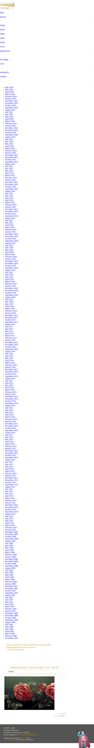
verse (2, 64)
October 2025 (10, 105)
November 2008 (11, 561)
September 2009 (11, 539)
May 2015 (9, 385)
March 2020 (10, 254)
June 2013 (9, 437)
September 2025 (11, 108)
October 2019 (10, 266)
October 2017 (10, 320)
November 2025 (11, 103)
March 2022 (10, 202)
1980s (2, 42)
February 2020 (11, 257)
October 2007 (10, 591)
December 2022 (11, 182)
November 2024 (11, 130)
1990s (2, 38)
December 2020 (11, 234)
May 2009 (9, 548)
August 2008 (10, 568)
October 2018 (10, 293)
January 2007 (10, 611)
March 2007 (10, 606)
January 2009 (10, 557)
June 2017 (9, 329)
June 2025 (9, 114)
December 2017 (11, 315)
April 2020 (9, 252)
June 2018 (9, 302)
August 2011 (10, 487)
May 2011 (9, 494)
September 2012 (11, 457)
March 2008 (10, 579)
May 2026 (9, 90)
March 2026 (10, 94)
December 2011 (11, 478)
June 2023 (9, 169)
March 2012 (10, 471)
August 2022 (10, 191)
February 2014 (11, 419)
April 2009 (9, 550)
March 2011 (10, 498)
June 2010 (9, 518)
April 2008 (9, 577)
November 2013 (11, 426)
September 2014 (11, 403)
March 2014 (10, 417)
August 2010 (10, 514)
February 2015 (11, 392)
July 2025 (9, 112)
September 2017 (11, 322)
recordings (4, 59)
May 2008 (9, 575)
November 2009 (11, 534)
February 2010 (11, 527)
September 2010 (11, 512)
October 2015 (10, 374)
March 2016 (10, 363)
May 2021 (9, 223)
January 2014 (10, 421)
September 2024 (11, 135)
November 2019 (11, 263)
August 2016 (10, 351)
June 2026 (9, 87)
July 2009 (9, 543)
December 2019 (11, 261)
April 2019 (9, 279)
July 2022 (9, 193)
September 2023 (11, 162)
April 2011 (9, 496)
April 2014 (9, 415)
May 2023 (9, 171)
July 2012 (9, 462)
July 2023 (9, 166)
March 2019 (10, 281)
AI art (64, 714)
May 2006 (9, 629)
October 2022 (10, 187)
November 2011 (11, 480)
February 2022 (11, 205)
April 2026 (9, 92)
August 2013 (10, 433)
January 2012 (10, 476)
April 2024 (9, 146)
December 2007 (11, 586)
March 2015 (10, 390)
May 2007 (9, 602)
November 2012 (11, 453)
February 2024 (11, 150)
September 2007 (11, 593)
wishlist (3, 76)
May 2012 (9, 466)
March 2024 (10, 148)
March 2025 (10, 121)
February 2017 (11, 338)
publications (5, 51)
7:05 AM (61, 716)
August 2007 (10, 595)
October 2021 (10, 214)
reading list (4, 72)
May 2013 (9, 439)
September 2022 (11, 189)
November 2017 (11, 318)
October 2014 (10, 401)
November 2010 (11, 507)
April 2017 (9, 333)
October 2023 (10, 160)
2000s (2, 34)
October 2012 (10, 455)
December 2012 (11, 451)
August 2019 (10, 270)
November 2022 (11, 184)
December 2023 (11, 155)
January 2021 (10, 232)
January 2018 (10, 313)
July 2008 (9, 570)
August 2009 (10, 541)
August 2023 (10, 164)
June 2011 (9, 491)
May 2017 (9, 331)
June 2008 (9, 573)
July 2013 (9, 435)
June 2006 (9, 627)
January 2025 (10, 126)
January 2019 (10, 286)
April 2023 (9, 173)
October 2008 (10, 564)
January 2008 (10, 584)
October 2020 (10, 239)
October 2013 (10, 428)
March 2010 (10, 525)
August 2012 (10, 460)
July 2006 (9, 624)
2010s (2, 30)
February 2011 (11, 500)
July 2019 (9, 272)
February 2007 (11, 609)
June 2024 (9, 141)
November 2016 (11, 345)
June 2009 (9, 545)
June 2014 (9, 410)
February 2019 (11, 284)
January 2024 (10, 153)
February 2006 (11, 636)
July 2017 (9, 327)
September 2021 (11, 216)
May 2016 (9, 358)
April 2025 (9, 119)
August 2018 (10, 297)
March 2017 (10, 336)
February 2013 (11, 446)
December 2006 (11, 613)
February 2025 (11, 123)
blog (2, 13)
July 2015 (9, 381)
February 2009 (11, 555)
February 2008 (11, 582)
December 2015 (11, 369)
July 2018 (9, 299)
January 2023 (10, 180)
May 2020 (9, 250)
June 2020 (9, 248)
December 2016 (11, 342)
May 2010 (9, 521)
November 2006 (11, 615)
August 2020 (10, 243)
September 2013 (11, 430)
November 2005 (11, 638)
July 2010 (9, 516)
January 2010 (10, 530)
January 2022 (10, 207)
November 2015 (11, 372)
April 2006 (9, 631)
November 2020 (11, 236)
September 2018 (11, 295)
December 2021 (11, 209)
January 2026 (10, 99)
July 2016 (9, 354)
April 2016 (9, 360)
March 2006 (10, 634)
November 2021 (11, 211)
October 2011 (10, 482)
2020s (2, 25)
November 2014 (11, 399)
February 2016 (11, 365)
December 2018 (11, 288)
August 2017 (10, 324)
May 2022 (9, 198)
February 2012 (11, 473)
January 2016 (10, 367)
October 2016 (10, 347)
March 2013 (10, 444)
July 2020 (9, 245)
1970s (2, 47)
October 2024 (10, 132)
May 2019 (9, 277)
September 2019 (11, 268)
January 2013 (10, 448)
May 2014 (9, 412)
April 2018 (9, 306)
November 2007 (11, 588)
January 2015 (10, 394)
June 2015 (9, 383)
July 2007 (9, 597)
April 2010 (9, 523)
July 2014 (9, 408)
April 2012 (9, 469)
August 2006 (10, 622)
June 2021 (9, 220)
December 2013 (11, 424)
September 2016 (11, 349)
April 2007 (9, 604)
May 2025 (9, 117)
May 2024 (9, 144)
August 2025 (10, 110)
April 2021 (9, 225)
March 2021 (10, 227)
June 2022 (9, 196)
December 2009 (11, 532)
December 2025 (11, 101)
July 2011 (9, 489)
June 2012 (9, 464)
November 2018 (11, 290)
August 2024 (10, 137)
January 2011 (10, 503)
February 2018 (11, 311)
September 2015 (11, 376)
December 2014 (11, 397)
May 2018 (9, 304)
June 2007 (9, 600)
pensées (3, 17)
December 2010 (11, 505)
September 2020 (11, 241)
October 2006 (10, 618)
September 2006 (11, 620)
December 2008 (11, 559)
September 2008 (11, 566)
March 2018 (10, 308)
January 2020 (10, 259)
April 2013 (9, 442)
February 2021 (11, 229)
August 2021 (10, 218)
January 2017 (10, 340)
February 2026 (11, 96)
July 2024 (9, 139)
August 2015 (10, 378)
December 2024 (11, 128)
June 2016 (9, 356)
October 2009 (10, 536)
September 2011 (11, 485)
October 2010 (10, 509)
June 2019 (9, 275)
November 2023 (11, 157)
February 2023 (11, 178)
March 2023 (10, 175)
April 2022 (9, 200)
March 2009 (10, 552)
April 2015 (9, 387)
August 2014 (10, 406)
